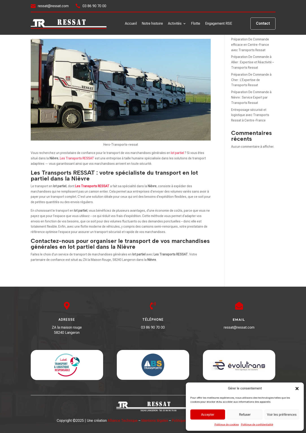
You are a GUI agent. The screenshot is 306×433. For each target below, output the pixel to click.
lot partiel (177, 153)
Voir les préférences (282, 415)
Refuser (245, 415)
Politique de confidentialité (257, 424)
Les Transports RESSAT (77, 158)
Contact (263, 23)
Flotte (195, 24)
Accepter (207, 415)
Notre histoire (152, 24)
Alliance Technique (123, 420)
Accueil (131, 24)
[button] (297, 388)
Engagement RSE (218, 24)
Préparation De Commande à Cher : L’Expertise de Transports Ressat (251, 80)
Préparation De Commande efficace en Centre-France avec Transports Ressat (250, 44)
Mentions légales (154, 420)
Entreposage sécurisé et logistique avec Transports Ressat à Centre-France (250, 115)
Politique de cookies (227, 424)
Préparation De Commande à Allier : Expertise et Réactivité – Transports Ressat (252, 62)
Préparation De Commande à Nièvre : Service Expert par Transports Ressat (251, 97)
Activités (175, 24)
